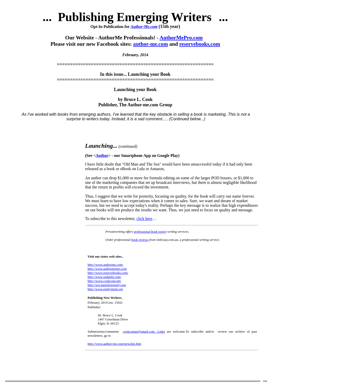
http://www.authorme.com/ (105, 265)
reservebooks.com (199, 44)
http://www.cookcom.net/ (104, 281)
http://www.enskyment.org (105, 289)
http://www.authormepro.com (107, 269)
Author (102, 155)
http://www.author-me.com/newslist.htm (114, 344)
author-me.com (150, 44)
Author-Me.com (144, 26)
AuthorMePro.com (181, 38)
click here (144, 218)
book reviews (140, 240)
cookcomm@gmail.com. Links (144, 331)
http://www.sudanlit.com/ (104, 277)
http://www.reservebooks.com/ (108, 273)
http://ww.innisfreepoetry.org (107, 285)
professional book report (150, 231)
